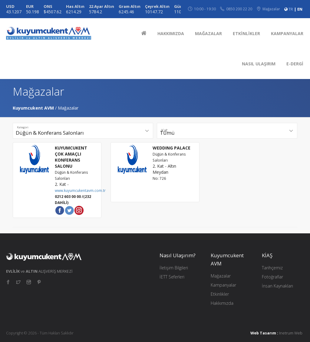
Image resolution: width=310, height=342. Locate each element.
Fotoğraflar (272, 277)
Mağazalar (221, 276)
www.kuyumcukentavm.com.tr (80, 190)
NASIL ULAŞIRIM (258, 64)
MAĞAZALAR (208, 33)
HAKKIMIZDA (170, 33)
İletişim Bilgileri (174, 268)
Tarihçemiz (272, 268)
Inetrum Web (290, 333)
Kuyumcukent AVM (33, 108)
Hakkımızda (222, 303)
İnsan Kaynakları (277, 286)
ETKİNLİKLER (246, 33)
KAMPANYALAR (287, 33)
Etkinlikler (220, 294)
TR (291, 9)
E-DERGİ (294, 64)
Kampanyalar (223, 285)
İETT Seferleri (172, 277)
